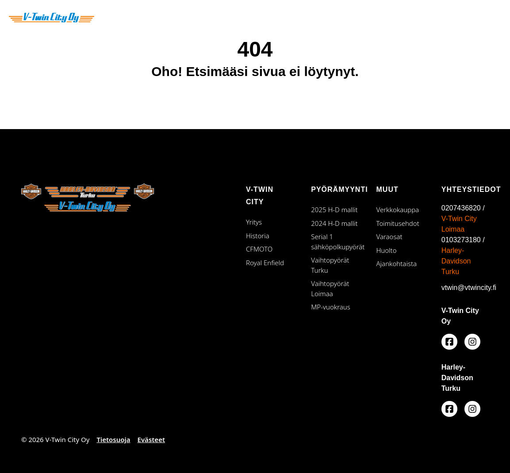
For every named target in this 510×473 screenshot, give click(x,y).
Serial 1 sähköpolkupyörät (334, 241)
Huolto (386, 250)
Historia (257, 235)
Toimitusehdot (397, 223)
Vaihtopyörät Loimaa (334, 288)
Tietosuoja (113, 439)
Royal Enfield (265, 262)
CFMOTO (259, 248)
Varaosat (389, 236)
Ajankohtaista (396, 263)
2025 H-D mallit (334, 209)
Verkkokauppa (397, 209)
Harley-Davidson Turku (456, 261)
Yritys (254, 221)
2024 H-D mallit (334, 223)
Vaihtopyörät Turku (334, 265)
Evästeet (151, 439)
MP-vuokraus (330, 306)
